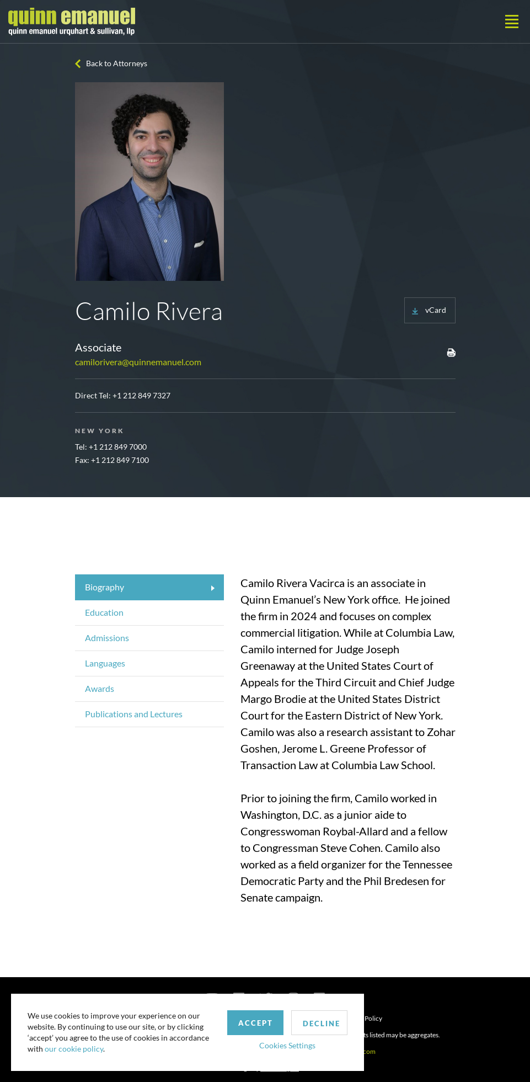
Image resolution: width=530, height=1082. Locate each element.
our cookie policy (74, 1048)
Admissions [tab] (107, 637)
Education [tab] (104, 612)
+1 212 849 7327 (141, 395)
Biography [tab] (104, 587)
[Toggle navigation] (512, 21)
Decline (321, 1023)
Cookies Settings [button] (287, 1045)
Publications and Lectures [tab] (134, 713)
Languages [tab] (105, 663)
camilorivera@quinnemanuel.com (138, 361)
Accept (255, 1023)
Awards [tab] (99, 688)
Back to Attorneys (116, 63)
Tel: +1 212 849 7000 (111, 446)
